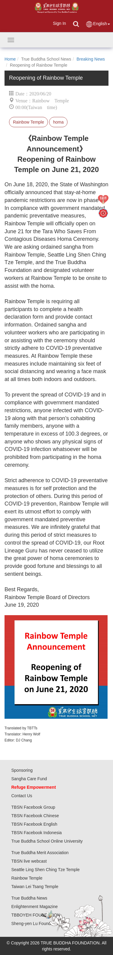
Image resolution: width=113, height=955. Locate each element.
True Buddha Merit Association (40, 852)
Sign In (59, 23)
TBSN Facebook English (34, 824)
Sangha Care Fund (29, 778)
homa (58, 122)
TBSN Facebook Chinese (35, 815)
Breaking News (91, 59)
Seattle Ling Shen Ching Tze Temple (45, 869)
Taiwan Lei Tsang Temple (34, 886)
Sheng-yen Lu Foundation (35, 923)
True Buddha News (29, 898)
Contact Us (21, 795)
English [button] (98, 24)
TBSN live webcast (29, 861)
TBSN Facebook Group (33, 807)
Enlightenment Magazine (34, 906)
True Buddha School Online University (47, 841)
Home (10, 59)
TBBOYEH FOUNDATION (35, 915)
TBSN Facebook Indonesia (36, 832)
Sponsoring (22, 770)
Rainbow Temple (28, 122)
